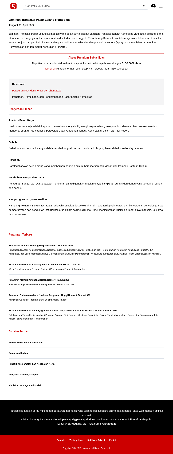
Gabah (13, 142)
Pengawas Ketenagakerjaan (23, 374)
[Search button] (144, 6)
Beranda (61, 440)
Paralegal (14, 159)
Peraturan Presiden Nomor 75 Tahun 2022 (36, 90)
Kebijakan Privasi (96, 440)
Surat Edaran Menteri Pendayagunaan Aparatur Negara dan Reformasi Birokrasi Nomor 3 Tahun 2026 (63, 310)
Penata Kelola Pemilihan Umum (25, 342)
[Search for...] (82, 6)
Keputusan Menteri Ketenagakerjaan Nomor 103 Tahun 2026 (41, 245)
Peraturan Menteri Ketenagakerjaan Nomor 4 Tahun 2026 (39, 280)
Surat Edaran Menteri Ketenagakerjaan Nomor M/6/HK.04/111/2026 (44, 264)
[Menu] (161, 6)
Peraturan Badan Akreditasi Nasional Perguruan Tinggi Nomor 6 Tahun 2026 (49, 295)
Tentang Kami (76, 440)
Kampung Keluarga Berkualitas (28, 199)
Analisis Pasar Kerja (21, 120)
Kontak (112, 440)
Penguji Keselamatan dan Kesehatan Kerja (31, 364)
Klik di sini (51, 68)
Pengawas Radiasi (18, 353)
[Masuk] (153, 6)
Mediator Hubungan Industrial (25, 385)
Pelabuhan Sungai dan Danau (27, 177)
